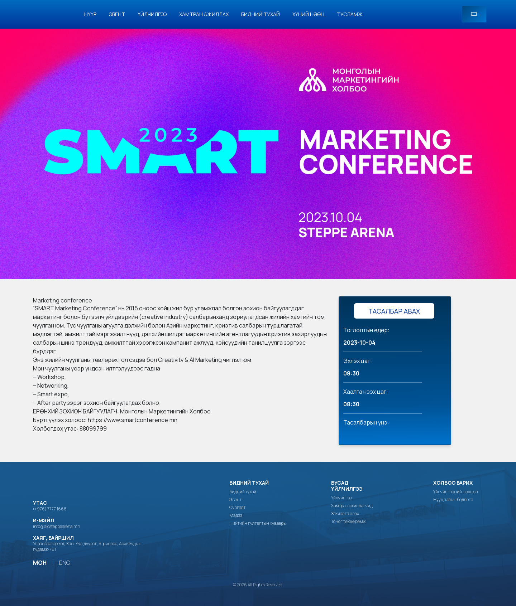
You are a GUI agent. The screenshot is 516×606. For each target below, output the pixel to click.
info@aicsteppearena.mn (56, 526)
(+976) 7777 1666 (50, 509)
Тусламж (350, 14)
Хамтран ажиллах (204, 14)
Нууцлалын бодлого (453, 500)
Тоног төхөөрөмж (348, 521)
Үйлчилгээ (152, 14)
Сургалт (237, 507)
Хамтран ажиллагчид (352, 506)
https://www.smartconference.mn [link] (132, 420)
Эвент (117, 14)
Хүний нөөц (308, 14)
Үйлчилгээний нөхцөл (455, 492)
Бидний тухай (260, 14)
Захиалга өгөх (345, 514)
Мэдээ (235, 515)
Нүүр (90, 14)
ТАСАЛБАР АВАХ (394, 311)
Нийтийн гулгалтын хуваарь (257, 523)
